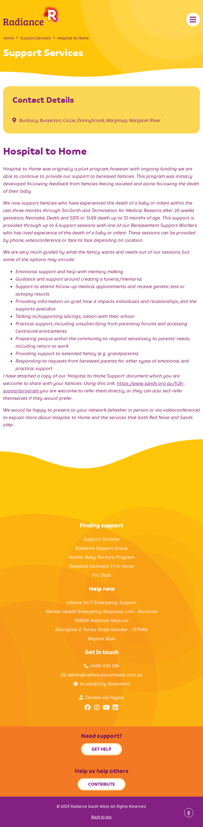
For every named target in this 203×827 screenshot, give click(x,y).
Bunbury (28, 120)
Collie (69, 120)
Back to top (101, 817)
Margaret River (145, 120)
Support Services (35, 38)
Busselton (50, 120)
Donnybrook (90, 120)
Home (8, 38)
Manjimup (116, 120)
